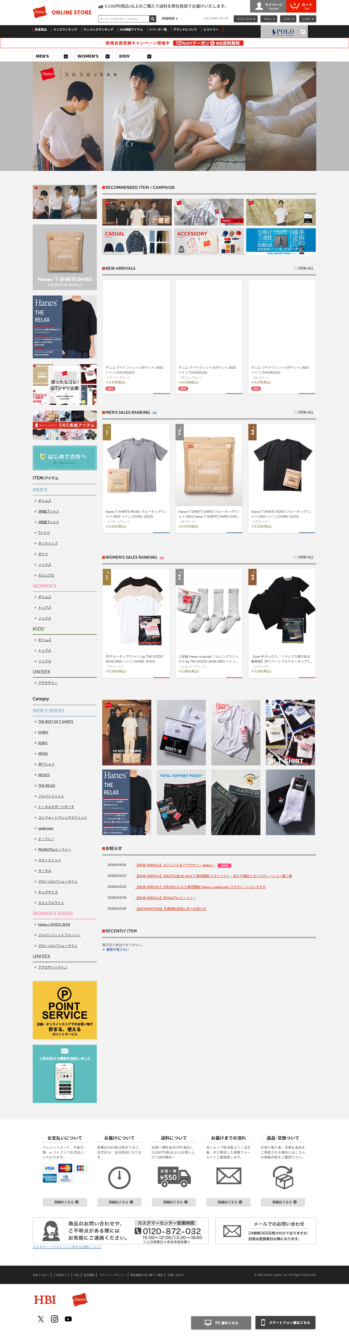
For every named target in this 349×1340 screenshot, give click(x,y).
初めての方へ (41, 1275)
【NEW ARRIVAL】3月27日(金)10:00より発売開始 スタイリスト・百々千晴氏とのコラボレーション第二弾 (213, 876)
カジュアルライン (51, 903)
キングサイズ (48, 892)
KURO (287, 19)
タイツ (43, 554)
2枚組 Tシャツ (48, 522)
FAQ (76, 1275)
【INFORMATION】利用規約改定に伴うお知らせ (170, 909)
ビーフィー (46, 839)
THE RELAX (46, 786)
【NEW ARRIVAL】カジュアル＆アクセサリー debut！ (175, 865)
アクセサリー (48, 683)
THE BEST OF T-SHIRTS (55, 722)
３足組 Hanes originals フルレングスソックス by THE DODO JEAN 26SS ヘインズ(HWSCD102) (208, 661)
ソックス (44, 565)
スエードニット (49, 860)
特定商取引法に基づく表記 (146, 1275)
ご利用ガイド (61, 1275)
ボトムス (44, 501)
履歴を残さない (117, 950)
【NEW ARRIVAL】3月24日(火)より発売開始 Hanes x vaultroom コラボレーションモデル (200, 887)
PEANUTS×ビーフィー (54, 850)
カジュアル (46, 575)
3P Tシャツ (46, 764)
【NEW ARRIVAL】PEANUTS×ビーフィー (165, 898)
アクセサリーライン (52, 967)
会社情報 (88, 1275)
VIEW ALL (306, 268)
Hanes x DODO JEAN (54, 924)
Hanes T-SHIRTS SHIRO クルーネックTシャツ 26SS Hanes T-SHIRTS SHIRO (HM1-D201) (209, 516)
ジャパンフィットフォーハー (59, 935)
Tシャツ (44, 533)
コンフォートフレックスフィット (62, 818)
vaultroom (45, 828)
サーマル (44, 871)
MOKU (268, 19)
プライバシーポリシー (112, 1275)
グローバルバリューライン (57, 881)
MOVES (44, 775)
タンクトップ (48, 543)
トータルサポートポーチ (56, 807)
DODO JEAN (244, 19)
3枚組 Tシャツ (48, 511)
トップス (44, 608)
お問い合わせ (175, 1275)
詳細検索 (168, 19)
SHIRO (307, 19)
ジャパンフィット (51, 796)
